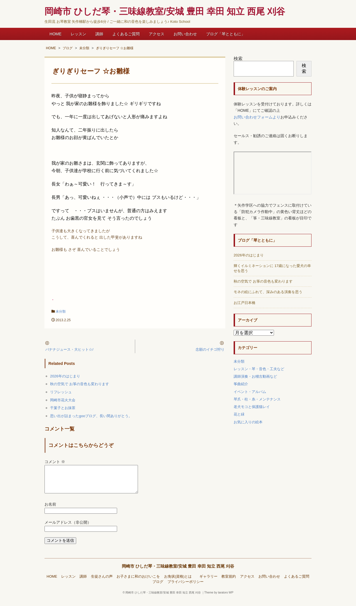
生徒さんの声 (102, 583)
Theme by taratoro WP (219, 599)
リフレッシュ (61, 392)
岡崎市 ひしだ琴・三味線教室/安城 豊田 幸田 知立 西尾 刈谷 (178, 572)
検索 (238, 58)
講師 (99, 34)
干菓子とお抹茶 (62, 408)
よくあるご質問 (126, 34)
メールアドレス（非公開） (67, 529)
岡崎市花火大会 (62, 400)
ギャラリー (208, 583)
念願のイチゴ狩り (210, 349)
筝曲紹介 (241, 384)
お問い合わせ (185, 34)
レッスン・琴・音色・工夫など (259, 369)
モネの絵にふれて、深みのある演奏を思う (268, 292)
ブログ (157, 588)
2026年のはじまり (65, 376)
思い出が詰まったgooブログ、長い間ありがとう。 (91, 416)
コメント (54, 462)
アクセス (156, 34)
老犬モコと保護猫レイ (252, 407)
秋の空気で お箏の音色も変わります (79, 384)
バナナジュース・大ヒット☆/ (69, 349)
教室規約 (228, 583)
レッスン (78, 34)
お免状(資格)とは (179, 583)
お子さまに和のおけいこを (138, 583)
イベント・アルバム (250, 392)
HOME (55, 34)
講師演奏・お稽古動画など (255, 376)
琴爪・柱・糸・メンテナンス (257, 399)
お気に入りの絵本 (248, 422)
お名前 (50, 511)
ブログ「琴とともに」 (225, 34)
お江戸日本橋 (244, 303)
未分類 (61, 311)
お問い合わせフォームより (257, 117)
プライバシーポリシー (185, 588)
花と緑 (239, 414)
